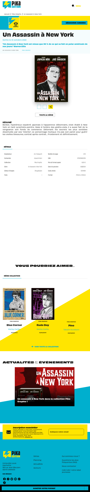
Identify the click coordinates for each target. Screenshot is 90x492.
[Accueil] (12, 5)
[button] (74, 23)
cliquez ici (28, 437)
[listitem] (4, 479)
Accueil (7, 14)
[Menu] (79, 5)
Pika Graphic (16, 14)
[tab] (7, 146)
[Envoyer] (81, 432)
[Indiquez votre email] (64, 432)
